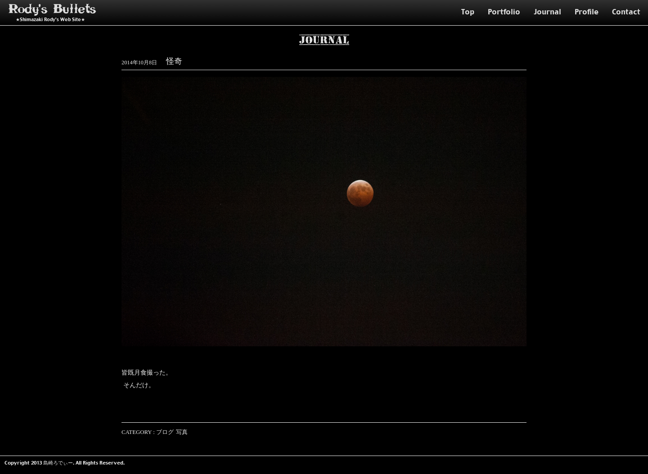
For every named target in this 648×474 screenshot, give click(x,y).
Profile (586, 11)
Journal (547, 11)
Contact (626, 11)
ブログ (165, 432)
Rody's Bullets (52, 9)
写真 (182, 432)
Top (467, 11)
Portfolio (504, 11)
